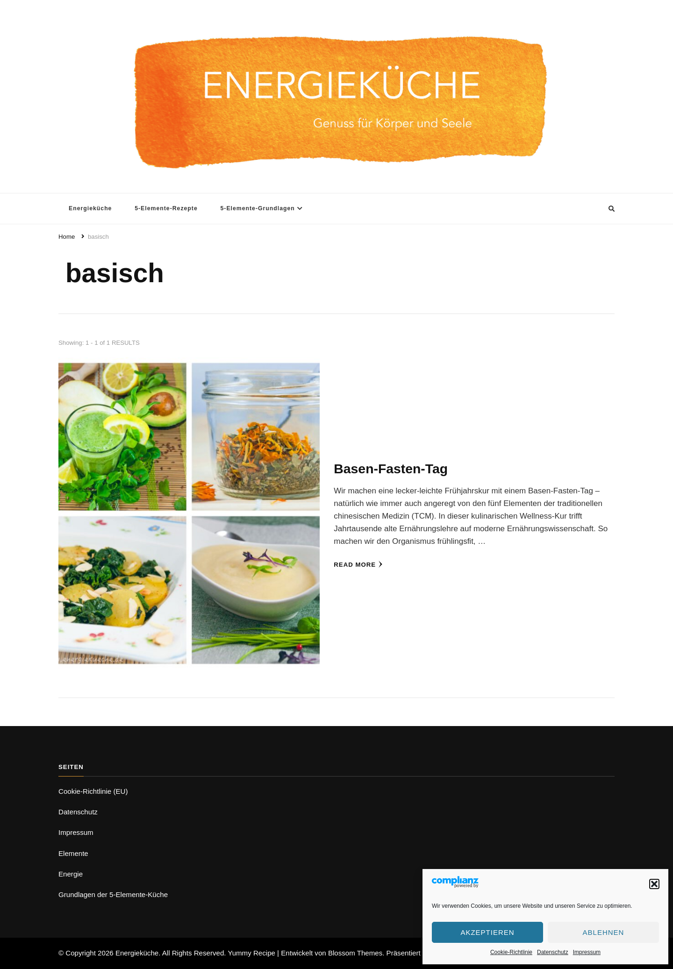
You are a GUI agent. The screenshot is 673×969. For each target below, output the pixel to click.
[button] (654, 884)
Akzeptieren (487, 932)
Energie (70, 874)
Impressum (587, 952)
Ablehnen (603, 932)
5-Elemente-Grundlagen (257, 208)
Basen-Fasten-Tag (391, 468)
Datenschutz (552, 952)
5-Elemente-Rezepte (166, 208)
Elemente (73, 853)
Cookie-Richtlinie (511, 952)
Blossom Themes (355, 953)
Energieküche (90, 208)
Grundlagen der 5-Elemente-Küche (113, 894)
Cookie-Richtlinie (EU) (93, 791)
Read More (358, 564)
